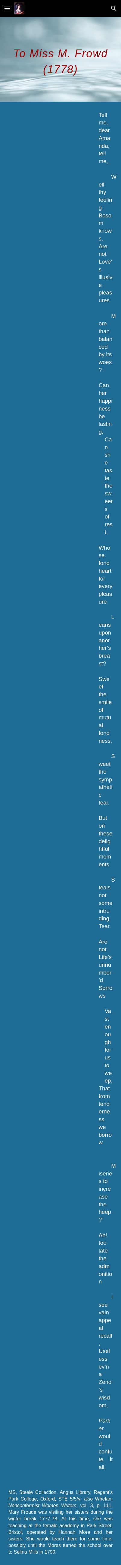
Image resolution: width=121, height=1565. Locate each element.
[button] (7, 8)
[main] (60, 59)
